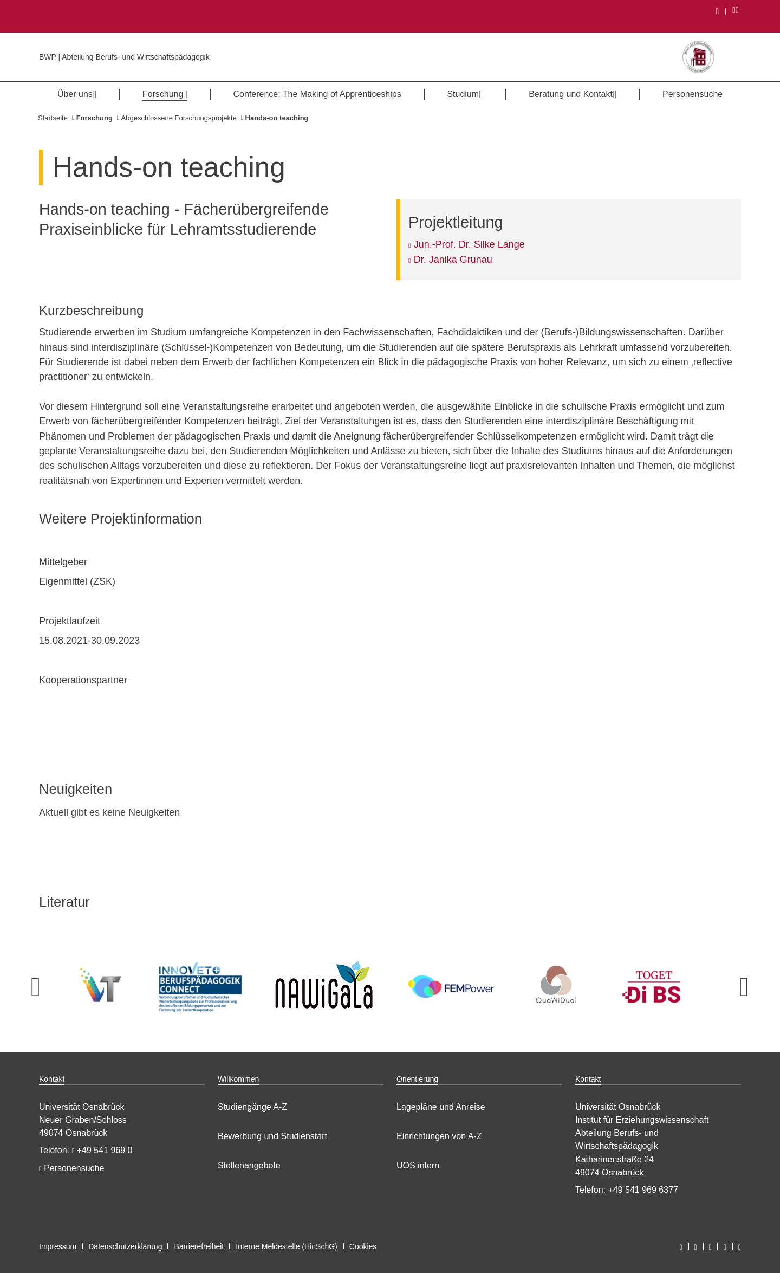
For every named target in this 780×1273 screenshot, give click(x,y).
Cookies (363, 1246)
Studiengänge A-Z (252, 1107)
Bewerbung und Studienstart (272, 1136)
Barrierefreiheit (199, 1246)
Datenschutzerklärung (125, 1246)
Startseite (53, 118)
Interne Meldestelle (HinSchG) (286, 1246)
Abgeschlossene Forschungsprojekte (179, 118)
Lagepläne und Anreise (440, 1107)
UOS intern (417, 1165)
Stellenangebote (249, 1165)
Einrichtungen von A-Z (439, 1136)
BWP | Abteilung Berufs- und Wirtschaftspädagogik (124, 57)
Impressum (57, 1246)
